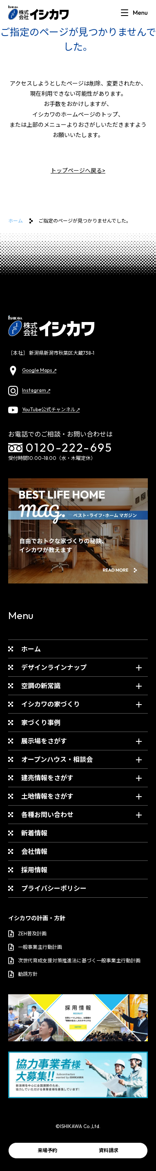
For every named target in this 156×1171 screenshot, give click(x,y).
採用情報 (34, 870)
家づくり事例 (40, 722)
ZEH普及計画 (27, 933)
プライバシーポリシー (54, 888)
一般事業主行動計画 (35, 947)
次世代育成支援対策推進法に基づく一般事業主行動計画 (74, 960)
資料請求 (108, 1150)
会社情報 (34, 851)
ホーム (15, 221)
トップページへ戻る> (78, 170)
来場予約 (47, 1150)
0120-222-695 (60, 448)
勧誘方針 (23, 974)
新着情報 (34, 833)
